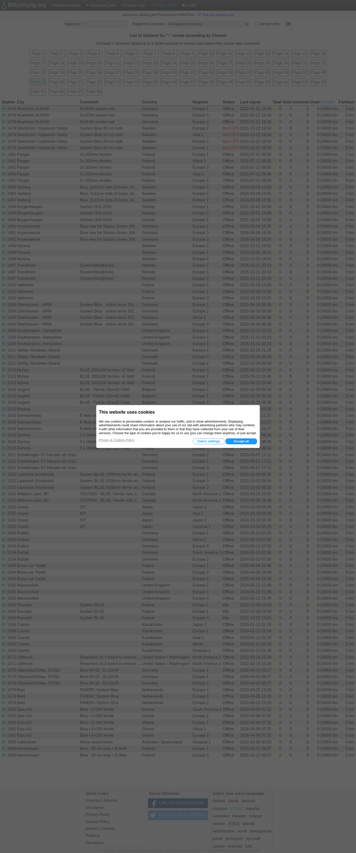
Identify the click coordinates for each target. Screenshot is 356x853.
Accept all (241, 441)
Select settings (208, 441)
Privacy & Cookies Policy (116, 440)
